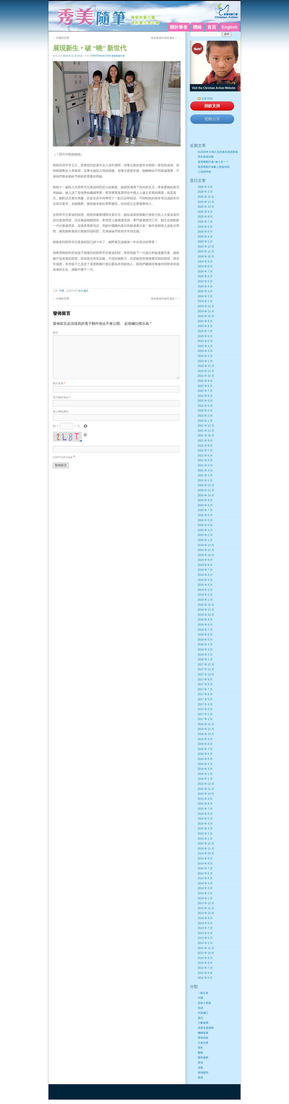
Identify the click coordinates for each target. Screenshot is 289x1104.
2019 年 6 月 (205, 574)
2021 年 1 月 (205, 480)
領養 (200, 1067)
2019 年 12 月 (206, 545)
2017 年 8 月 (205, 684)
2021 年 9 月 (205, 440)
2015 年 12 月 (206, 783)
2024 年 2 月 (205, 296)
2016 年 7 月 (205, 749)
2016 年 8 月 (205, 744)
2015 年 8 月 (205, 803)
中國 (61, 290)
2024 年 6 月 (205, 276)
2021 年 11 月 (206, 430)
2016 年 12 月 (206, 724)
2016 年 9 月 (205, 739)
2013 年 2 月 (205, 943)
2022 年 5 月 (205, 400)
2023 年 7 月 (205, 331)
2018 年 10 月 (206, 614)
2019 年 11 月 (206, 550)
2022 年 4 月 (205, 405)
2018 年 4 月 (205, 644)
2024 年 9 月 (205, 261)
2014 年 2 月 (205, 893)
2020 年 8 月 (205, 505)
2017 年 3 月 (205, 709)
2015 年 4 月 (205, 823)
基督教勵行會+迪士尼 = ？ (213, 161)
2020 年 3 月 (205, 530)
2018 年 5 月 (205, 639)
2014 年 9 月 (205, 858)
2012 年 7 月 (205, 967)
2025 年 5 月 (205, 231)
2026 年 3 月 (205, 186)
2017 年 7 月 (205, 689)
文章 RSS (207, 98)
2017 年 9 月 (205, 679)
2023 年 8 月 (205, 326)
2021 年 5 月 (205, 460)
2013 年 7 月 (205, 928)
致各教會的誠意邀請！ (166, 37)
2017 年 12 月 (206, 664)
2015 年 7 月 (205, 808)
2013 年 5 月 (205, 938)
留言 (55, 332)
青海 (200, 1062)
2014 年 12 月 (206, 843)
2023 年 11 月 (206, 311)
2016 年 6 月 (205, 753)
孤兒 (200, 1017)
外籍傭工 (203, 1012)
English (229, 27)
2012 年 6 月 (205, 973)
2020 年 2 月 (205, 535)
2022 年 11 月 (206, 371)
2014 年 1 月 (205, 898)
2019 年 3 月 (205, 589)
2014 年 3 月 (205, 888)
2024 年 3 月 (205, 291)
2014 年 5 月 (205, 878)
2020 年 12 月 (206, 485)
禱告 (200, 1047)
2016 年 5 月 (205, 759)
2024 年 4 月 (205, 286)
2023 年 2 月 (205, 356)
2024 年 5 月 (205, 281)
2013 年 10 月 (206, 913)
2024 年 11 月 (206, 251)
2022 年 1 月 (205, 420)
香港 (200, 1077)
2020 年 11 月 (206, 490)
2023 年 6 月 (205, 336)
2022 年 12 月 (206, 365)
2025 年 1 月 (205, 241)
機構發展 (203, 1032)
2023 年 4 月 (205, 346)
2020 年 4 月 (205, 525)
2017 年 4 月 (205, 704)
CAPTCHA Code (62, 457)
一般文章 (203, 993)
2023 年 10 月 (206, 316)
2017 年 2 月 (205, 714)
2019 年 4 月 (205, 584)
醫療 (200, 1052)
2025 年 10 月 (206, 206)
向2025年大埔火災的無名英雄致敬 (218, 151)
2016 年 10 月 (206, 734)
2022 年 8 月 (205, 386)
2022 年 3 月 (205, 410)
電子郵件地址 (61, 397)
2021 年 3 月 (205, 470)
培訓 (200, 1008)
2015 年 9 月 (205, 798)
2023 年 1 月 (205, 361)
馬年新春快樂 (206, 156)
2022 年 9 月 (205, 380)
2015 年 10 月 (206, 793)
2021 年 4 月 (205, 465)
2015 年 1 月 (205, 838)
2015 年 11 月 (206, 788)
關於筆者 (178, 27)
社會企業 (203, 1042)
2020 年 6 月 (205, 515)
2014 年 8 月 (205, 863)
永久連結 (83, 290)
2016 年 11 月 (206, 729)
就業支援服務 (206, 1027)
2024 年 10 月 (206, 256)
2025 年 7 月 (205, 221)
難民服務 (203, 1057)
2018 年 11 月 (206, 609)
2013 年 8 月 (205, 923)
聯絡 (197, 27)
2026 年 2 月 (205, 191)
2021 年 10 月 (206, 435)
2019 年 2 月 (205, 594)
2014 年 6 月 (205, 873)
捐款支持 (212, 106)
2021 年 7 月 (205, 450)
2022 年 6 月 (205, 395)
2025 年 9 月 (205, 211)
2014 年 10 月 (206, 853)
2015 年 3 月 (205, 828)
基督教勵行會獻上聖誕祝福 (214, 166)
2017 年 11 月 (206, 669)
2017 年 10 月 (206, 674)
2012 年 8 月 (205, 962)
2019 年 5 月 (205, 580)
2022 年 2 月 (205, 415)
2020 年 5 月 (205, 520)
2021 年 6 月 (205, 455)
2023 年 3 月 (205, 351)
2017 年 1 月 (205, 719)
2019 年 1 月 (205, 599)
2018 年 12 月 (206, 604)
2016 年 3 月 (205, 768)
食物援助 (203, 1072)
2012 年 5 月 (205, 977)
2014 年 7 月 (205, 868)
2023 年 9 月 (205, 321)
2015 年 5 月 (205, 818)
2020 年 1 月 (205, 540)
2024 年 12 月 (206, 246)
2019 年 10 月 (206, 555)
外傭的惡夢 (61, 37)
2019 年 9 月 (205, 559)
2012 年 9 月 (205, 958)
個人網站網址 (61, 411)
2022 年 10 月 (206, 375)
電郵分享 (212, 119)
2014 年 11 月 (206, 848)
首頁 (211, 27)
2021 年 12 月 (206, 425)
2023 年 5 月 (205, 341)
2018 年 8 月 (205, 624)
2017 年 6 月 (205, 694)
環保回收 (203, 1037)
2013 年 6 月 (205, 933)
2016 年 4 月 (205, 764)
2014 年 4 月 (205, 883)
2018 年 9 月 (205, 619)
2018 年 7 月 (205, 629)
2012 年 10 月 (206, 952)
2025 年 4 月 (205, 236)
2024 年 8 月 (205, 266)
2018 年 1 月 (205, 659)
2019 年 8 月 (205, 565)
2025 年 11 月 (206, 201)
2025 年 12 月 (206, 196)
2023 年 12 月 (206, 306)
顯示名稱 (59, 383)
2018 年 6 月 (205, 634)
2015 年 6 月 (205, 813)
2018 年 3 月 (205, 649)
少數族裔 (203, 1022)
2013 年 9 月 (205, 918)
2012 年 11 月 (206, 948)
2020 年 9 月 (205, 500)
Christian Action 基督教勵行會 (107, 56)
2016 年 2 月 (205, 773)
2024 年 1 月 (205, 301)
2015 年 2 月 (205, 833)
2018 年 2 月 (205, 654)
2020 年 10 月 (206, 495)
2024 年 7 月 (205, 271)
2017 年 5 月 (205, 699)
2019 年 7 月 (205, 569)
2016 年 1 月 (205, 778)
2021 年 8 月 (205, 445)
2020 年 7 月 (205, 510)
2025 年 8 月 (205, 216)
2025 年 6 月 (205, 226)
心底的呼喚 (204, 171)
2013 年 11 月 (206, 908)
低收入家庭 (204, 1002)
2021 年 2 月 (205, 475)
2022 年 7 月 (205, 390)
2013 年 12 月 (206, 903)
